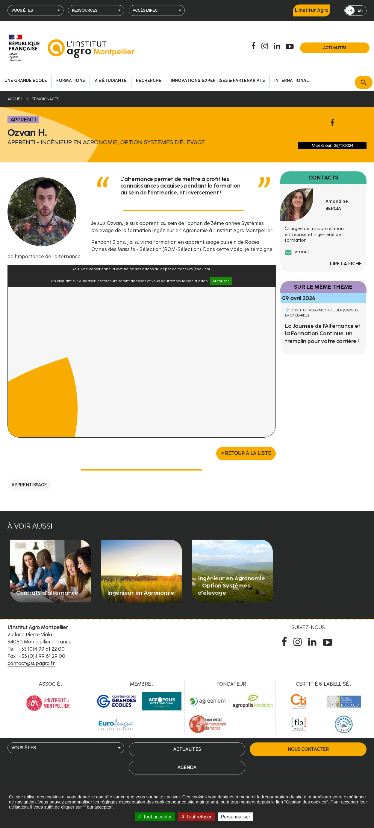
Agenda (187, 767)
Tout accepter (155, 816)
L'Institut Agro (311, 10)
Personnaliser (235, 816)
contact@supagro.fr (31, 663)
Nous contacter (308, 749)
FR (350, 10)
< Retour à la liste (246, 453)
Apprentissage (29, 485)
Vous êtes (22, 10)
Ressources (84, 10)
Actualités (334, 47)
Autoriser (221, 281)
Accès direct (146, 10)
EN (360, 10)
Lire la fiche (346, 264)
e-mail (301, 251)
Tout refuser (196, 816)
